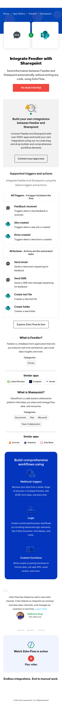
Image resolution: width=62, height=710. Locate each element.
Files (32, 417)
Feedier (33, 13)
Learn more (41, 609)
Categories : (30, 357)
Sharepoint (45, 13)
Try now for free (31, 88)
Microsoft (42, 417)
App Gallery (19, 13)
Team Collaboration (31, 424)
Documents (20, 417)
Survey (31, 363)
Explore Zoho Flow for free (31, 324)
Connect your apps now (31, 158)
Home (6, 13)
